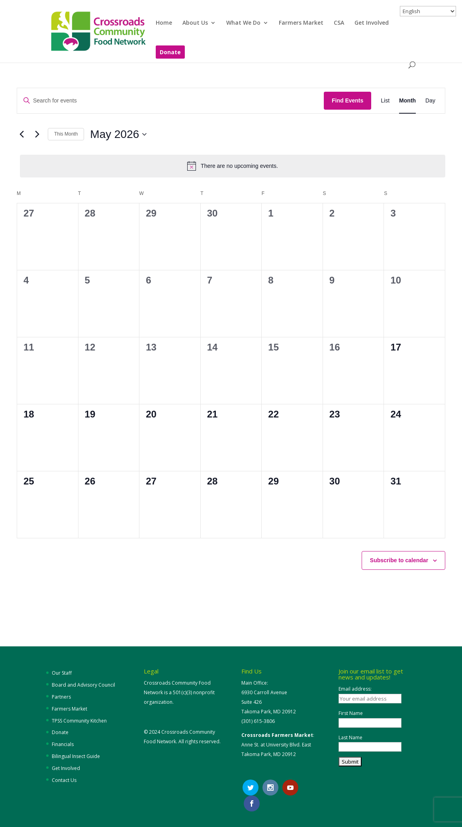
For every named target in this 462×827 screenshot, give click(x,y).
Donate (170, 52)
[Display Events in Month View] (407, 100)
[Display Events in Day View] (430, 100)
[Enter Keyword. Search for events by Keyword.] (170, 100)
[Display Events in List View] (385, 100)
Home (164, 23)
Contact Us (64, 780)
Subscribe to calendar (399, 560)
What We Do (243, 23)
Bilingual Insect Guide (76, 756)
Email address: (355, 688)
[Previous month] (21, 134)
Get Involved (371, 23)
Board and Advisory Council (83, 684)
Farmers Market (301, 23)
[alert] (232, 166)
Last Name (350, 737)
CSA (339, 23)
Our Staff (62, 672)
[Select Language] (428, 11)
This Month (66, 134)
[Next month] (37, 134)
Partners (61, 696)
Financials (63, 744)
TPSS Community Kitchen (79, 720)
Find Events (347, 100)
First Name (351, 713)
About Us (195, 23)
